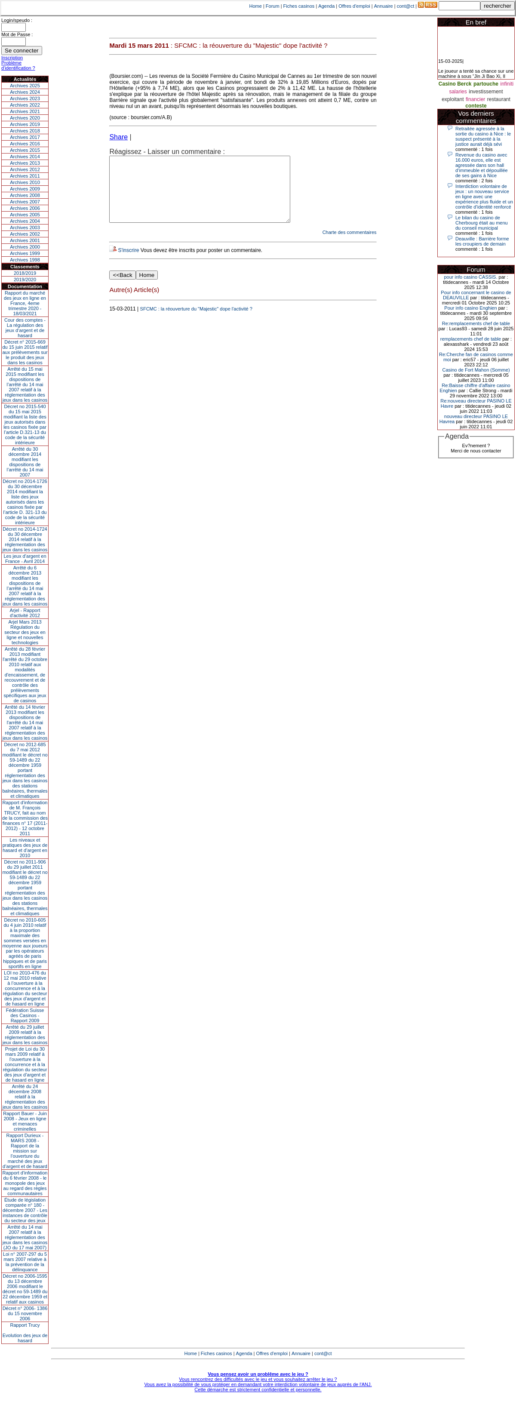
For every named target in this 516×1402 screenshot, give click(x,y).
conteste (475, 106)
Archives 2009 (25, 188)
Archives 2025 (25, 85)
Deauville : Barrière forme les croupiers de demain (482, 241)
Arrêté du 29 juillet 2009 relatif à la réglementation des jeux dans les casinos (25, 1034)
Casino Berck (455, 84)
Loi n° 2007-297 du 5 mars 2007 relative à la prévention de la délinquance (25, 1261)
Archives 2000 (25, 246)
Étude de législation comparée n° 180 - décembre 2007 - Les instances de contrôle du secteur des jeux (25, 1210)
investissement (486, 92)
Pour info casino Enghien (470, 308)
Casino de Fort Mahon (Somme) (476, 369)
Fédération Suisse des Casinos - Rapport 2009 (25, 1015)
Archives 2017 (25, 137)
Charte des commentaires (349, 245)
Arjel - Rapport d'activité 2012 (25, 613)
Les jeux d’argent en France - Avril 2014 (24, 558)
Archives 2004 (25, 221)
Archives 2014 (25, 156)
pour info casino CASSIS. (470, 277)
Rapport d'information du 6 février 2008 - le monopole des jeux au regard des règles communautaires (25, 1183)
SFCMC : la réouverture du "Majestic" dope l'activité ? (196, 321)
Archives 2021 (25, 111)
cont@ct (406, 6)
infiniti (506, 84)
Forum (273, 6)
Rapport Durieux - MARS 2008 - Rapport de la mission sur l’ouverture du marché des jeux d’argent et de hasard (25, 1151)
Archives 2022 (25, 105)
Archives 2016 (25, 143)
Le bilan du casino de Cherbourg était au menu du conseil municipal (481, 223)
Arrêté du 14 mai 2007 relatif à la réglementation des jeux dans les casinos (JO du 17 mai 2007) (25, 1237)
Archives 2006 (25, 208)
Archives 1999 (25, 253)
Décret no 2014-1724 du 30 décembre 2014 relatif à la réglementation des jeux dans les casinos (25, 539)
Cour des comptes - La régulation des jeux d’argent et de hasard (25, 327)
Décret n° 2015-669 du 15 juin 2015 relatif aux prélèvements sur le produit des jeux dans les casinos (24, 352)
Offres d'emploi (354, 6)
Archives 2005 (25, 214)
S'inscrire (128, 263)
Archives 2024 (25, 92)
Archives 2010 (25, 182)
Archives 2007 (25, 201)
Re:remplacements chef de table (476, 323)
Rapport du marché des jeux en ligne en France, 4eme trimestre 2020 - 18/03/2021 (25, 303)
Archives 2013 (25, 163)
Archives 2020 (25, 117)
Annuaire (383, 6)
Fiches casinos (299, 6)
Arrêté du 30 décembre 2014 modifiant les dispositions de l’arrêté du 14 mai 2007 (25, 461)
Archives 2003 (25, 227)
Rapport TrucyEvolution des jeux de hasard (25, 1332)
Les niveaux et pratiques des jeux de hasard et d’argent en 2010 (25, 847)
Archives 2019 (25, 124)
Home (255, 6)
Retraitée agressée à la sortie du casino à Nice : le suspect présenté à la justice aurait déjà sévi (483, 136)
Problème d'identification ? (18, 65)
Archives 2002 (25, 234)
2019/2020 (25, 279)
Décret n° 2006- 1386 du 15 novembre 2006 (25, 1313)
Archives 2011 (25, 175)
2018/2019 (25, 273)
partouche (485, 84)
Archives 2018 (25, 130)
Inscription (12, 57)
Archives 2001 (25, 240)
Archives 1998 (25, 259)
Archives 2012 (25, 169)
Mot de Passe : (17, 34)
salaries (458, 92)
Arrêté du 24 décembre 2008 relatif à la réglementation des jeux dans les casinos (25, 1097)
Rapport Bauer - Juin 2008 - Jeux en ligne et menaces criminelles (25, 1121)
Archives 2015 (25, 150)
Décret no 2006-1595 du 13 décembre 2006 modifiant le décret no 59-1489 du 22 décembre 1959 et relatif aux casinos (25, 1288)
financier (475, 99)
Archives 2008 (25, 195)
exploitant (453, 99)
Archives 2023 (25, 98)
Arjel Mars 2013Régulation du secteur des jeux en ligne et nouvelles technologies (24, 632)
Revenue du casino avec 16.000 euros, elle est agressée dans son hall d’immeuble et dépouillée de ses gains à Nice (481, 165)
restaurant (498, 99)
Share (118, 137)
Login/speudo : (16, 20)
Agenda (326, 6)
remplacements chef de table (470, 338)
